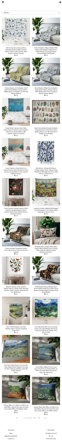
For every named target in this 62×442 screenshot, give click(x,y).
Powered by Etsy (51, 438)
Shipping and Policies (11, 436)
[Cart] (60, 2)
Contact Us (11, 438)
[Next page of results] (45, 418)
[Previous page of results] (17, 418)
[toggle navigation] (3, 2)
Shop (11, 433)
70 (39, 418)
